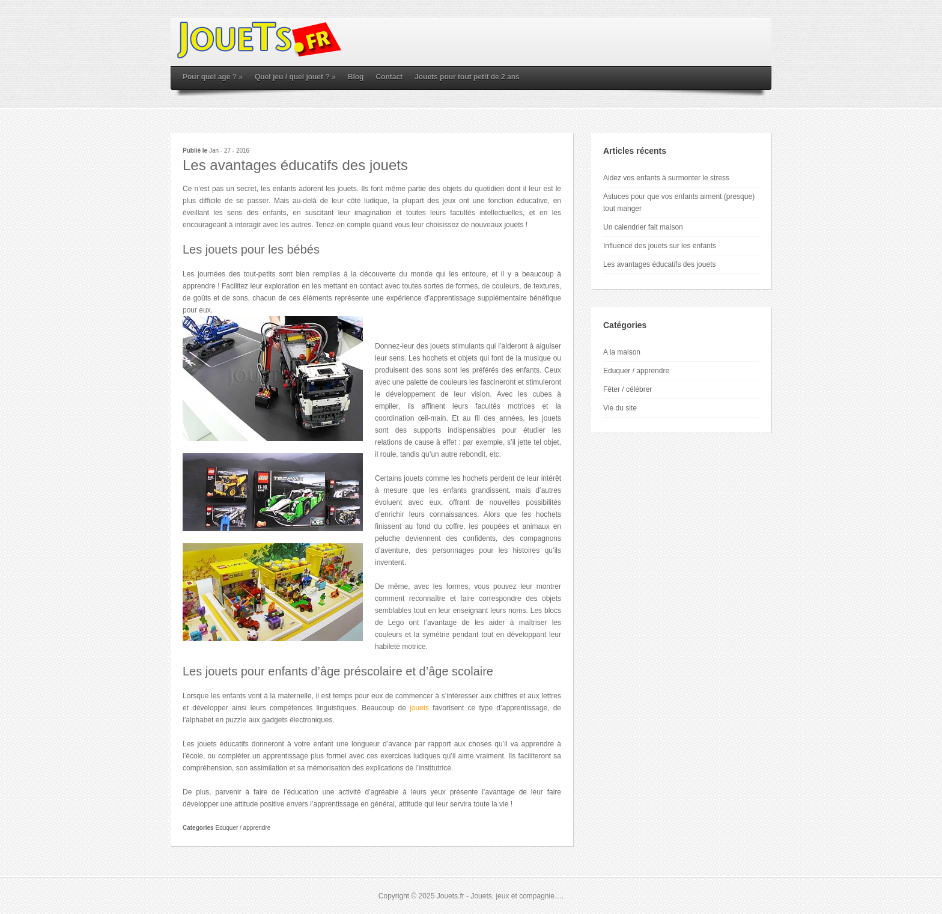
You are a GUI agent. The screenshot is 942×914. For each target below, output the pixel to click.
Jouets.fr (450, 896)
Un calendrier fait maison (643, 227)
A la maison (621, 352)
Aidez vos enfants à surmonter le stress (666, 178)
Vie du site (620, 408)
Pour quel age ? (213, 77)
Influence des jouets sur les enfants (659, 246)
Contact (389, 77)
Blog (356, 77)
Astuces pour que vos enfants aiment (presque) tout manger (679, 202)
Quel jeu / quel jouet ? (295, 77)
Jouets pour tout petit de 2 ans (467, 77)
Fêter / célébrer (627, 389)
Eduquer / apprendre (242, 827)
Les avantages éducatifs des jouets (659, 264)
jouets (419, 708)
